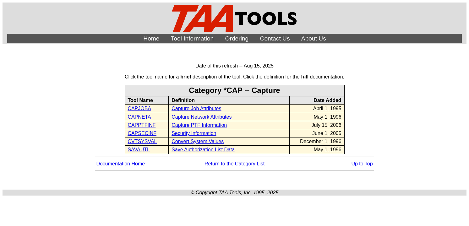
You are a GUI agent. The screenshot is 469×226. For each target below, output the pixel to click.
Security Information (194, 133)
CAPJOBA (139, 108)
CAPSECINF (142, 133)
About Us (313, 38)
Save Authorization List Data (203, 149)
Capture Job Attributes (196, 108)
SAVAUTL (139, 149)
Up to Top (362, 163)
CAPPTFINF (141, 125)
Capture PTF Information (199, 125)
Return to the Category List (234, 163)
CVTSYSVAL (142, 141)
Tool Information (192, 38)
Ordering (237, 38)
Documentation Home (120, 163)
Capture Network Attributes (202, 117)
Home (151, 38)
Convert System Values (198, 141)
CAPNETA (139, 117)
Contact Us (275, 38)
